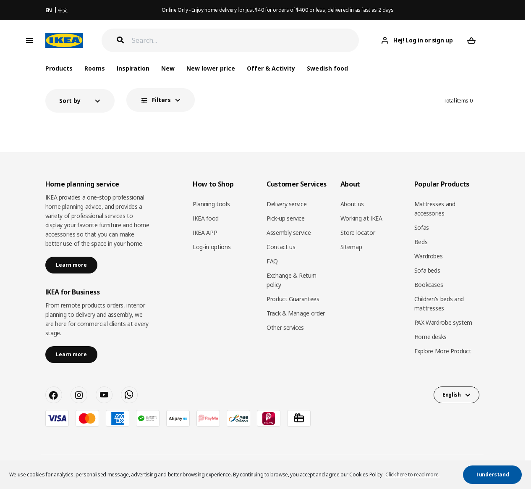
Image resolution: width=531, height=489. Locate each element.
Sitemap (351, 247)
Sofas (421, 227)
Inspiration (133, 68)
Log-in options (211, 247)
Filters (161, 100)
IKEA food (206, 218)
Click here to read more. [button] (412, 474)
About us (352, 204)
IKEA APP (205, 233)
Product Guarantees (293, 299)
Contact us (281, 247)
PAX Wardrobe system (443, 322)
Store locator (357, 233)
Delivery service (286, 204)
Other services (285, 327)
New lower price (210, 68)
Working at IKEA (361, 218)
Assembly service (289, 233)
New (168, 68)
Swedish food (327, 68)
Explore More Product (442, 351)
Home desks (430, 337)
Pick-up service (286, 218)
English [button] (451, 394)
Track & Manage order (296, 313)
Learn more (71, 264)
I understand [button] (492, 474)
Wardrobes (428, 256)
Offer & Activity (271, 68)
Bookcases (428, 285)
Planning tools (211, 204)
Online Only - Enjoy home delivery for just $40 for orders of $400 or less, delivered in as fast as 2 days (277, 9)
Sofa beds (427, 270)
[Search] (245, 40)
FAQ (272, 261)
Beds (421, 242)
